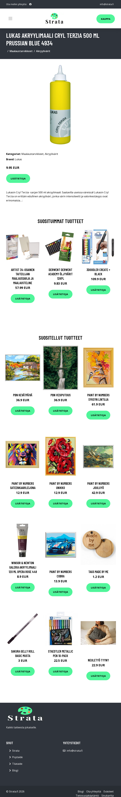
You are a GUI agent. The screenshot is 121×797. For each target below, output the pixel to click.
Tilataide (17, 764)
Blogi (15, 770)
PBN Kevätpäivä (22, 395)
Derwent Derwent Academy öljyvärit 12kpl (60, 274)
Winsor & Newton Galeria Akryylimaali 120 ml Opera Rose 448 (23, 567)
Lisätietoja (18, 178)
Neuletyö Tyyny (98, 660)
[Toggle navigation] (10, 19)
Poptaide (17, 757)
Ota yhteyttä (93, 791)
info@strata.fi (107, 4)
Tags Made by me (98, 572)
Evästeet (109, 791)
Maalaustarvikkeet (21, 51)
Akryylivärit (43, 51)
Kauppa (105, 18)
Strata (15, 750)
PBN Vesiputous (61, 395)
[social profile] (30, 4)
